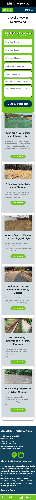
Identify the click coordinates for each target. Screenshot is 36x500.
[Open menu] (29, 10)
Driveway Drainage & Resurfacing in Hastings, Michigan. (18, 340)
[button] (18, 157)
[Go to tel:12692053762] (10, 497)
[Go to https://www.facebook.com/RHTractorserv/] (14, 455)
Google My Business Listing (10, 448)
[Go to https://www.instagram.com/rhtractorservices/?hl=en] (21, 455)
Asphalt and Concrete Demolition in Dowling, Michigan (18, 289)
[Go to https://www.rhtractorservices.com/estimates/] (28, 497)
